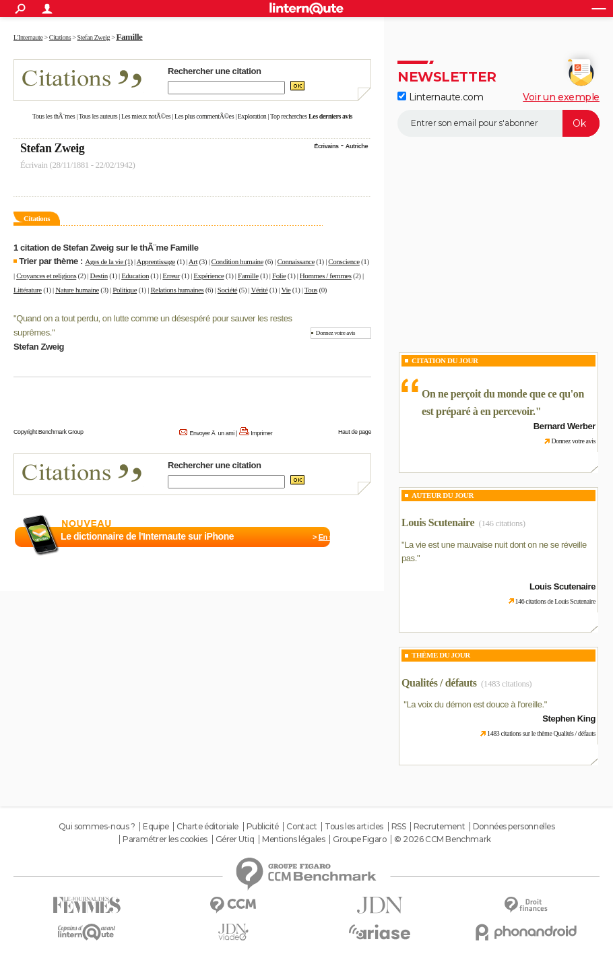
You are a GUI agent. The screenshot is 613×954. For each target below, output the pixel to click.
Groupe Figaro (360, 839)
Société (227, 290)
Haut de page (354, 431)
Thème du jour (441, 655)
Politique (124, 290)
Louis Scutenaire (437, 522)
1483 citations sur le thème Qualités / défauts (541, 733)
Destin (99, 276)
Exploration (252, 116)
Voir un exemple (561, 97)
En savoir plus (342, 537)
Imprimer (261, 433)
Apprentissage (156, 261)
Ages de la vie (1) (109, 261)
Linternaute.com (440, 97)
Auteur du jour (443, 495)
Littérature (27, 290)
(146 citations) (502, 523)
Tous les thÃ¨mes (53, 116)
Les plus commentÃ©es (204, 116)
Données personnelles (514, 826)
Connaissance (295, 261)
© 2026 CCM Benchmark (442, 839)
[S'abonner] (498, 123)
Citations (37, 218)
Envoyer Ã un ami (212, 433)
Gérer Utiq (235, 839)
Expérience (208, 276)
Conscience (344, 261)
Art (193, 261)
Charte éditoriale (207, 826)
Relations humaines (177, 290)
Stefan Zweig (52, 148)
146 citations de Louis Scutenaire (555, 601)
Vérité (259, 290)
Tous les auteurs (98, 116)
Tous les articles (354, 826)
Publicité (263, 826)
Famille (248, 276)
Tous (311, 290)
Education (135, 276)
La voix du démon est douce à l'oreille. (475, 704)
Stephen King (568, 718)
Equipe (155, 826)
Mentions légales (293, 839)
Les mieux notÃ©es (145, 116)
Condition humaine (238, 261)
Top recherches (288, 116)
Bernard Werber (564, 426)
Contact (301, 826)
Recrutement (439, 826)
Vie (286, 290)
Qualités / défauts (439, 683)
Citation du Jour (445, 360)
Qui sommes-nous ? (97, 826)
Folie (279, 276)
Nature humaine (77, 290)
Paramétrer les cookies (165, 839)
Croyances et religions (46, 276)
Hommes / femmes (326, 276)
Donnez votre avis (335, 332)
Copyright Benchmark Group (48, 431)
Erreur (171, 276)
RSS (398, 826)
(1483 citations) (506, 683)
